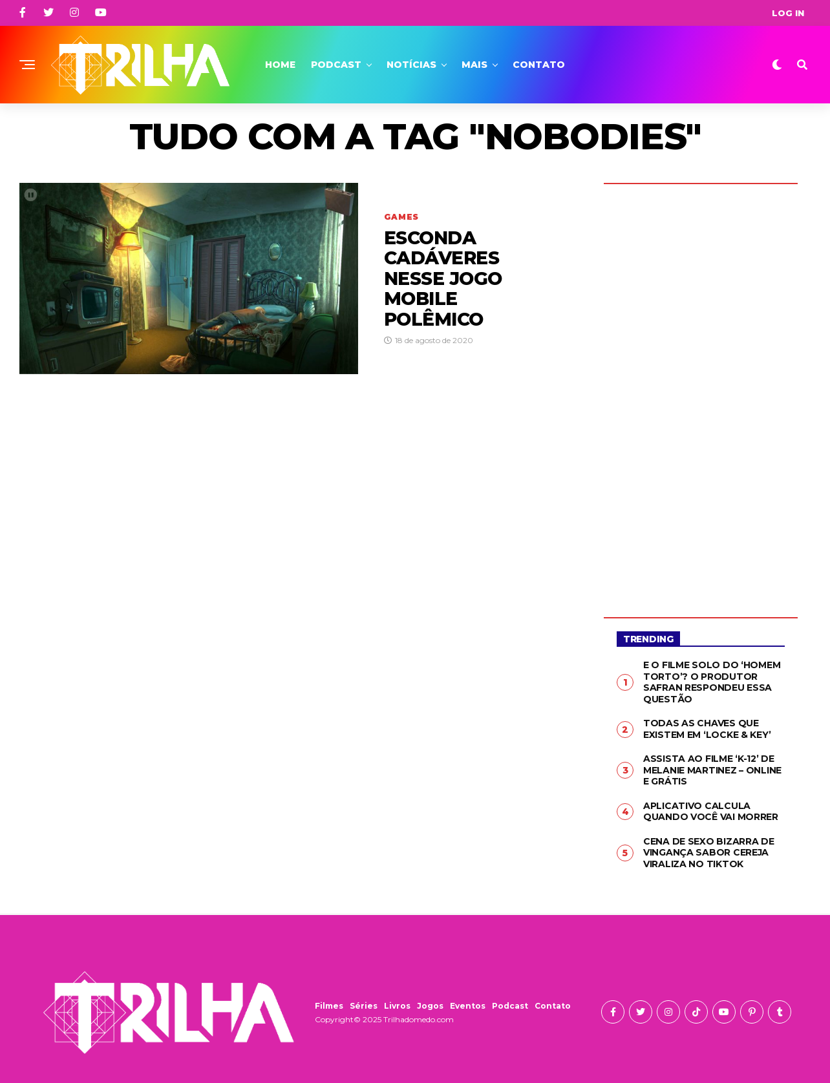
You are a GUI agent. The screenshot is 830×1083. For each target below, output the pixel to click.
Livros (397, 1006)
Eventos (467, 1006)
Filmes (329, 1006)
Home (280, 64)
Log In (788, 13)
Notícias (411, 64)
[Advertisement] (701, 391)
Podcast (336, 64)
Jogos (430, 1006)
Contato (539, 64)
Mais (474, 64)
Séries (364, 1006)
